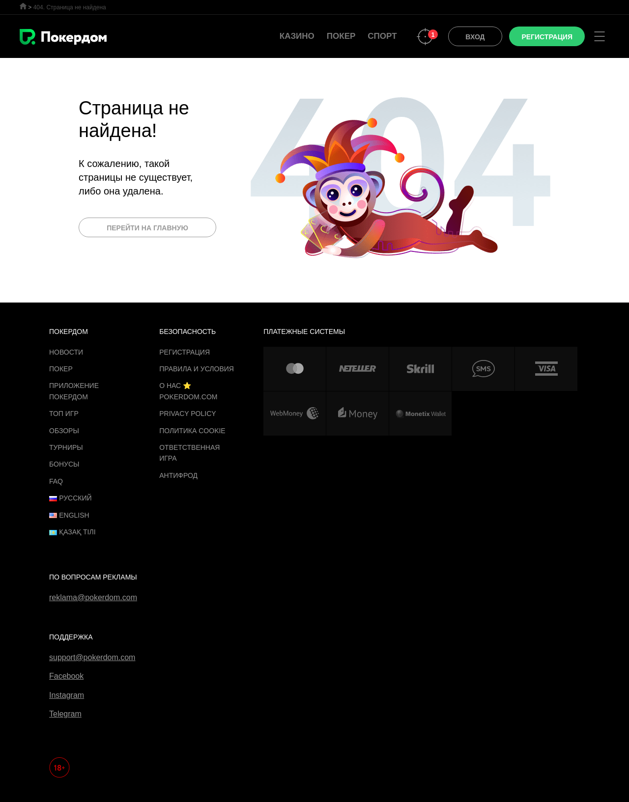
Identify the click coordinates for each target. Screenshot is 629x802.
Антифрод (178, 475)
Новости (66, 352)
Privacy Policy (187, 413)
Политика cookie (192, 431)
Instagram (66, 695)
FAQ (56, 481)
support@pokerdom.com (92, 657)
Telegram (65, 714)
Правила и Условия (196, 369)
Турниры (66, 447)
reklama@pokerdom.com (93, 597)
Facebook (66, 676)
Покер (341, 36)
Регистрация (184, 352)
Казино (297, 36)
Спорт (382, 36)
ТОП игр (64, 413)
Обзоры (64, 431)
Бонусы (64, 464)
